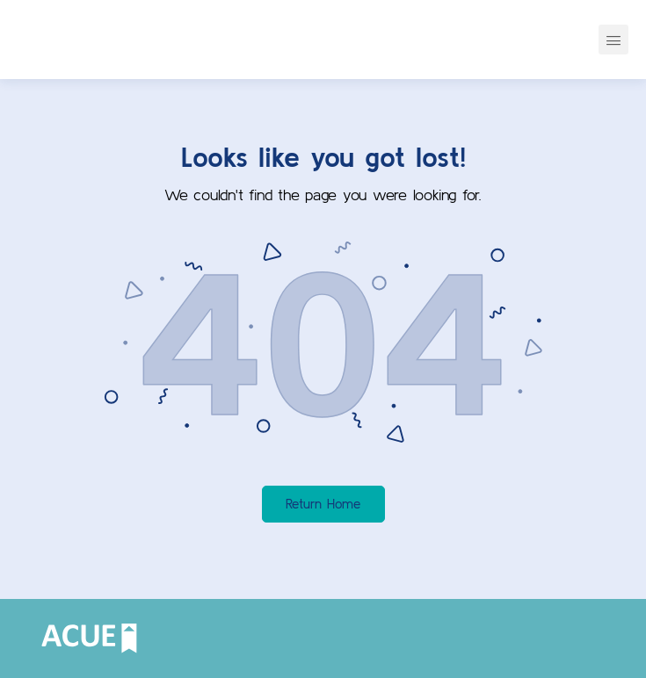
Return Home (323, 503)
